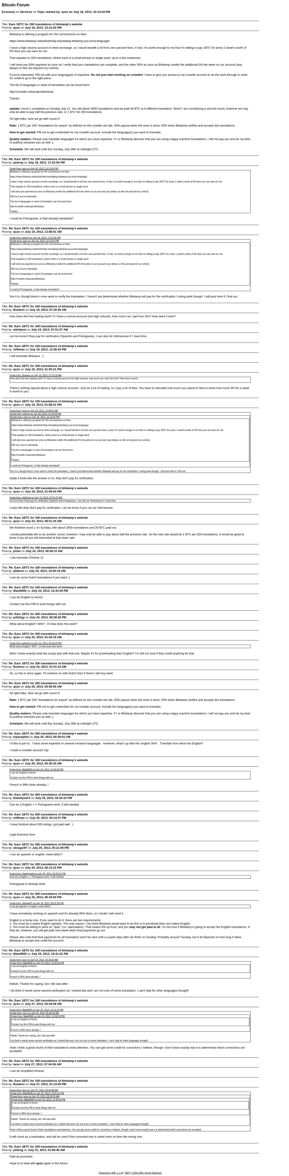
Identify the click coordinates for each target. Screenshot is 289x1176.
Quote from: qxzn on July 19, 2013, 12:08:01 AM (33, 411)
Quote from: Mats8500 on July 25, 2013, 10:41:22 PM (36, 1010)
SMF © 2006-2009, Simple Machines (143, 1173)
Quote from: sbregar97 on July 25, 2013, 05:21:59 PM (36, 903)
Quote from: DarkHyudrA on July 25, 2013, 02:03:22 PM (37, 873)
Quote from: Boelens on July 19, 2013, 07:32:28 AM (35, 375)
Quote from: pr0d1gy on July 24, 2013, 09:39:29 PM (35, 643)
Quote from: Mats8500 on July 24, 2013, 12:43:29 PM (36, 769)
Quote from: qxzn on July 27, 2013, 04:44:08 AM (33, 1090)
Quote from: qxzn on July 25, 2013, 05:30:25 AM (33, 960)
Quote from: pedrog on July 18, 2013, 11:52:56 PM (34, 238)
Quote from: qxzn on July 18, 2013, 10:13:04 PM (33, 168)
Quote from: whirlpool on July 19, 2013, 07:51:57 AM (35, 497)
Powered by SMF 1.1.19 (111, 1173)
